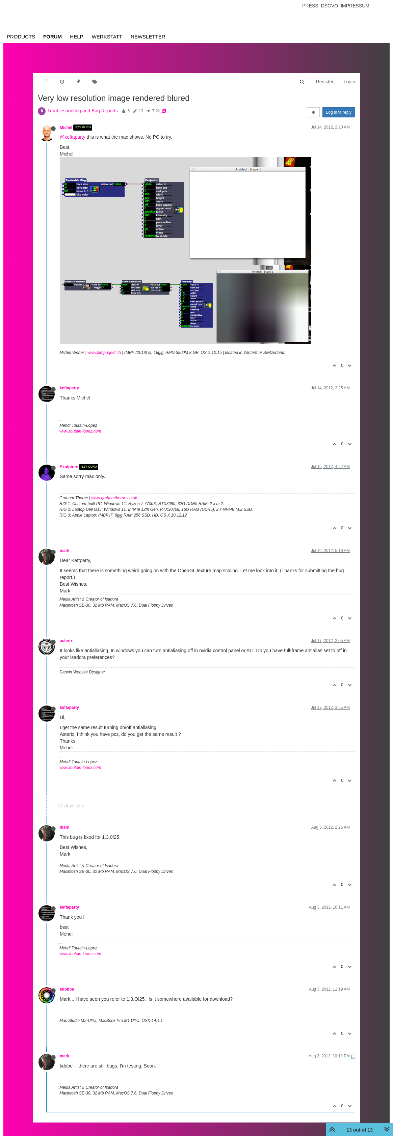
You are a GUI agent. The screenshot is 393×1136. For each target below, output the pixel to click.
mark (64, 544)
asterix (66, 634)
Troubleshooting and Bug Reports (82, 104)
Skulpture (69, 460)
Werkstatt (107, 36)
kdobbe (67, 982)
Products (21, 36)
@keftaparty (72, 130)
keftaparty (69, 381)
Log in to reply (338, 105)
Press (310, 5)
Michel (66, 120)
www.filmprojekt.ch (104, 345)
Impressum (355, 5)
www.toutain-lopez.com (80, 424)
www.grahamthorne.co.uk (114, 491)
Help (76, 36)
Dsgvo (329, 5)
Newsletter (148, 36)
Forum (52, 36)
